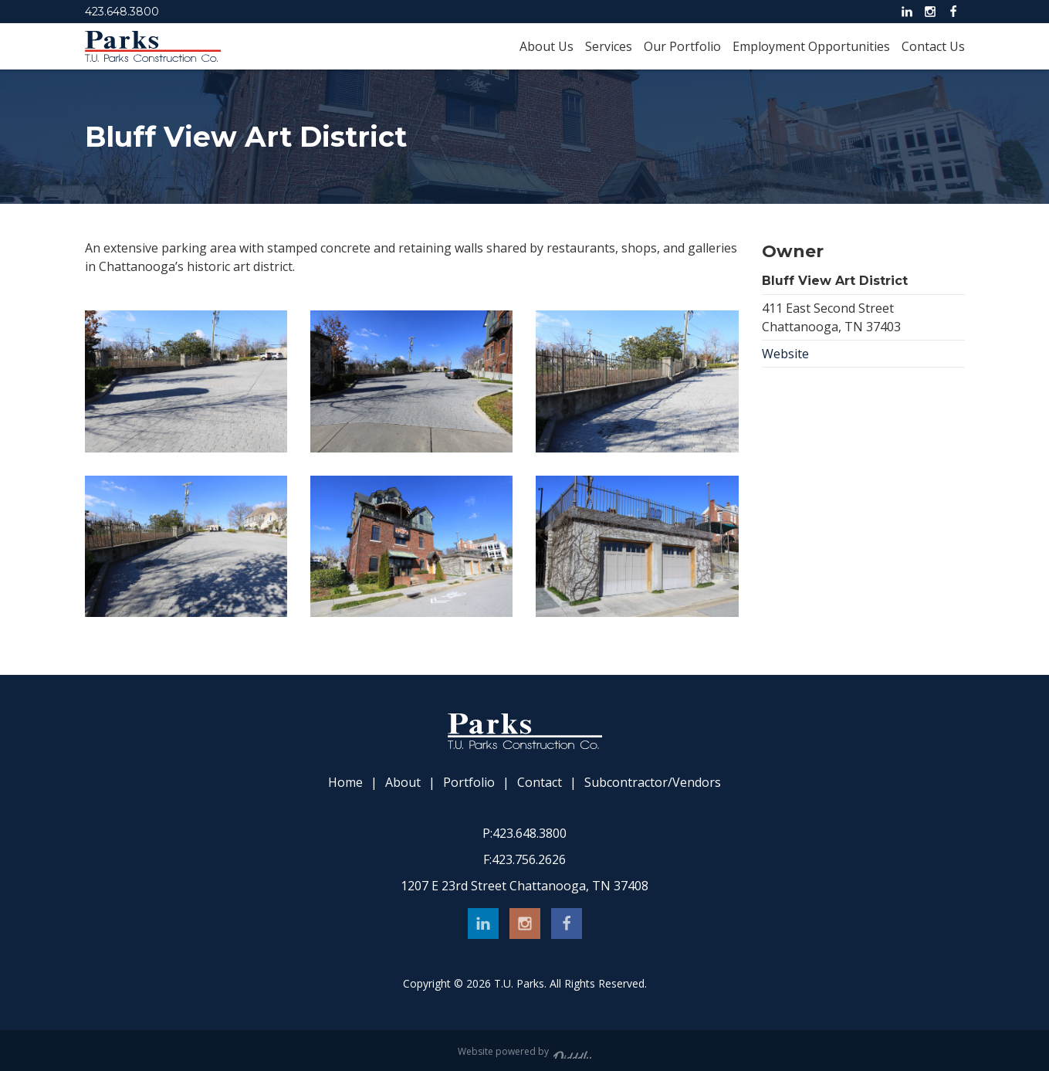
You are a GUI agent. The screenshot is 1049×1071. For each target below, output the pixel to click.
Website (785, 353)
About (403, 782)
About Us (546, 46)
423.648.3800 (122, 12)
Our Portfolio (682, 46)
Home (345, 782)
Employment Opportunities (811, 46)
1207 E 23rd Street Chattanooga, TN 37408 (524, 885)
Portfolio (469, 782)
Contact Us (933, 46)
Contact (539, 782)
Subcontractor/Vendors (652, 782)
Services (608, 46)
